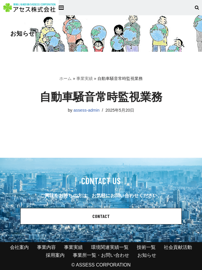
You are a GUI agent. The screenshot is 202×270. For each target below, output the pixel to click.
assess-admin (86, 110)
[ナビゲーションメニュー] (61, 8)
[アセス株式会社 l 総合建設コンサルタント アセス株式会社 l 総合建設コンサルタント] (29, 7)
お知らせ (146, 255)
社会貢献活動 (178, 247)
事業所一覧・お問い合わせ (101, 255)
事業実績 (84, 78)
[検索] (197, 7)
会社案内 (19, 247)
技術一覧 (146, 247)
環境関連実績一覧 (110, 247)
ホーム (65, 78)
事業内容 (46, 247)
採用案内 (55, 255)
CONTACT (101, 216)
